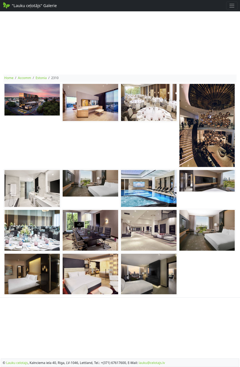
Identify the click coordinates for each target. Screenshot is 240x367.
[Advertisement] (120, 43)
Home (9, 78)
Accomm (24, 78)
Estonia (41, 78)
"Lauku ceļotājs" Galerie (29, 5)
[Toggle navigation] (232, 6)
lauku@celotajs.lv (152, 363)
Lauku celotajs (17, 363)
